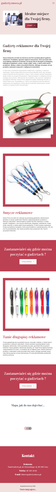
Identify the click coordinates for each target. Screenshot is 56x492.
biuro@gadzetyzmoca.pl (31, 474)
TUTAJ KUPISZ (28, 262)
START (31, 25)
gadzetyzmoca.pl (11, 3)
